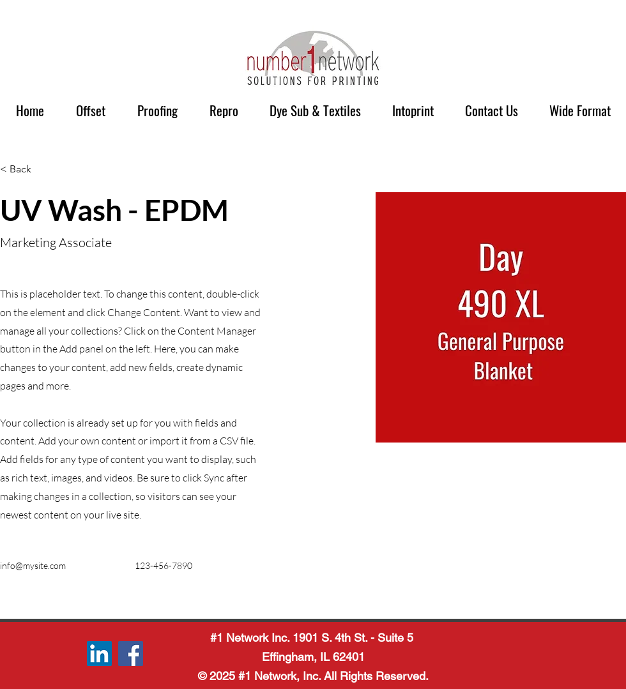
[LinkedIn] (99, 653)
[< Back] (25, 169)
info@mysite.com (33, 565)
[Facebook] (130, 653)
